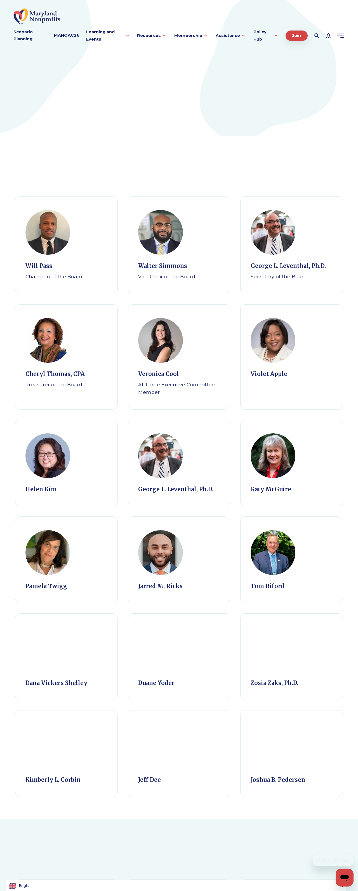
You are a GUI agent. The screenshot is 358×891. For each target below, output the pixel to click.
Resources (149, 35)
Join (296, 35)
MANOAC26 (66, 35)
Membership (188, 35)
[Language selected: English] (176, 885)
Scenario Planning (23, 35)
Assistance (228, 35)
